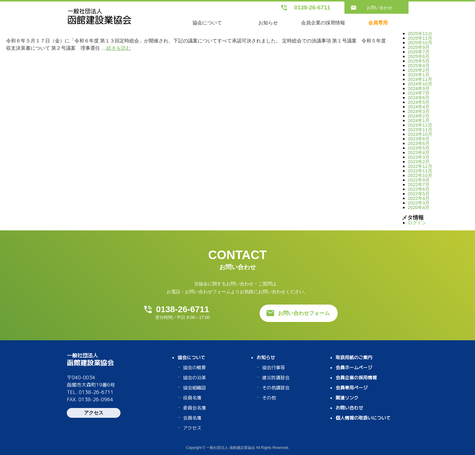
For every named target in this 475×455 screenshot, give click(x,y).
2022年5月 (419, 193)
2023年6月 (419, 143)
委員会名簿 (194, 408)
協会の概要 (194, 367)
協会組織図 (194, 388)
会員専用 (378, 22)
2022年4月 (419, 198)
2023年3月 (419, 157)
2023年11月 (420, 129)
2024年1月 (419, 120)
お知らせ (268, 22)
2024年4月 (419, 106)
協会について (207, 22)
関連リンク (347, 398)
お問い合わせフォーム (304, 313)
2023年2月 (419, 161)
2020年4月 (419, 207)
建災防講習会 (276, 377)
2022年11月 (420, 170)
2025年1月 (419, 74)
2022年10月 (420, 175)
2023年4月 (419, 152)
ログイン (417, 222)
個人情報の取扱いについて (363, 418)
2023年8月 (419, 138)
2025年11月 (420, 38)
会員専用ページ (352, 388)
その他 (269, 398)
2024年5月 (419, 102)
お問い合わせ (379, 7)
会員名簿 (192, 418)
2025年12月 (420, 33)
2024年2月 (419, 115)
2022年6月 (419, 189)
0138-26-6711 (312, 7)
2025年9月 (419, 47)
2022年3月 (419, 202)
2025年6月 (419, 56)
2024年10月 (420, 83)
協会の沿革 (194, 377)
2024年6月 (419, 97)
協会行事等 (273, 367)
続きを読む (118, 48)
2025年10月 (420, 42)
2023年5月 (419, 147)
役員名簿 (192, 398)
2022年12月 (420, 166)
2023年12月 (420, 125)
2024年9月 (419, 88)
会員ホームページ (354, 367)
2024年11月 (420, 79)
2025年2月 (419, 70)
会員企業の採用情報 (323, 22)
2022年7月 (419, 184)
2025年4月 (419, 65)
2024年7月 (419, 93)
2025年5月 (419, 60)
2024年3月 (419, 111)
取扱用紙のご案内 (354, 357)
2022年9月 (419, 179)
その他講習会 (276, 388)
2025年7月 (419, 51)
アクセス (93, 412)
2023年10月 (420, 134)
